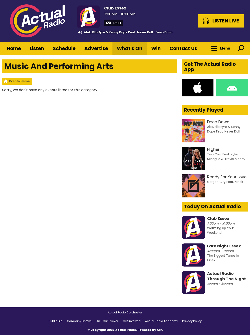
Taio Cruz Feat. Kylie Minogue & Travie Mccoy (226, 156)
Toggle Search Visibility (241, 48)
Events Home (19, 81)
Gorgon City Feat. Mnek (225, 182)
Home (14, 48)
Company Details (79, 321)
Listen (37, 48)
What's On (129, 48)
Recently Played (203, 110)
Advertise (96, 48)
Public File (55, 321)
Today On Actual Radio (212, 206)
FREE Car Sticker (107, 321)
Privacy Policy (192, 321)
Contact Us (183, 48)
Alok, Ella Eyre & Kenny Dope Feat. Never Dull (118, 32)
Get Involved (132, 321)
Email (113, 23)
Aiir (159, 330)
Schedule (64, 48)
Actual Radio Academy (161, 321)
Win (156, 48)
